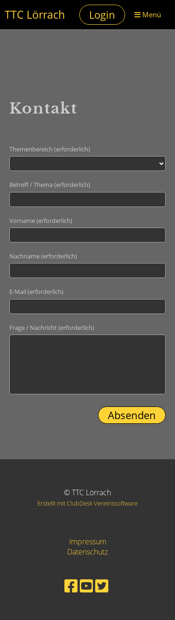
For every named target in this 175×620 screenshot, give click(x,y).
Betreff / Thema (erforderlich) (49, 184)
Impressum (87, 541)
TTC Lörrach (35, 14)
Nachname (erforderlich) (43, 256)
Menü (147, 14)
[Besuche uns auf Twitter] (101, 586)
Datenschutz (87, 552)
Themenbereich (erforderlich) (49, 149)
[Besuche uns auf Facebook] (70, 586)
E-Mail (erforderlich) (36, 291)
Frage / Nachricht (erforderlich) (51, 327)
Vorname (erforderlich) (40, 220)
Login (102, 14)
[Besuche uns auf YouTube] (86, 586)
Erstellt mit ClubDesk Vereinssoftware (87, 503)
